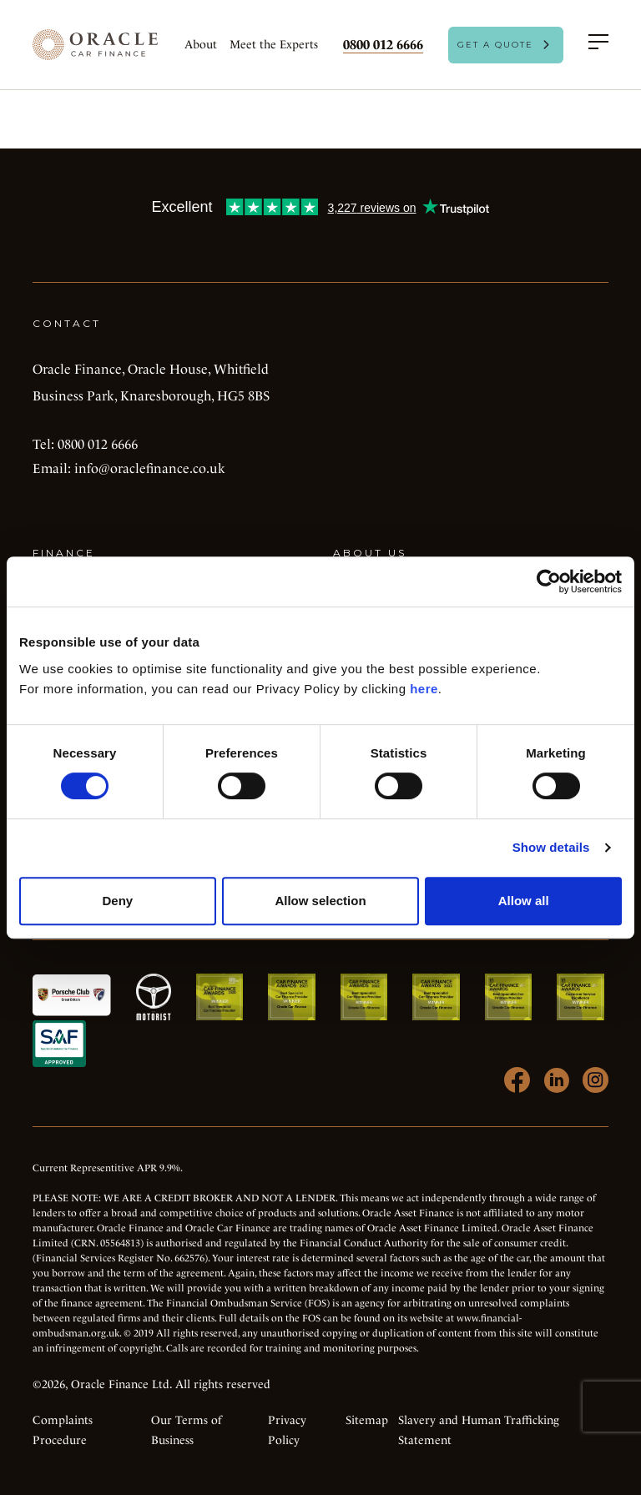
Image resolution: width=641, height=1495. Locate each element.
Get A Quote (495, 44)
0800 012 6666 (383, 45)
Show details (551, 847)
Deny (117, 900)
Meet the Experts (274, 44)
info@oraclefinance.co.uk (149, 468)
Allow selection (320, 900)
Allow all (523, 900)
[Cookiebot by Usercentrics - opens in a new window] (549, 581)
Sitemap (367, 1420)
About (200, 44)
